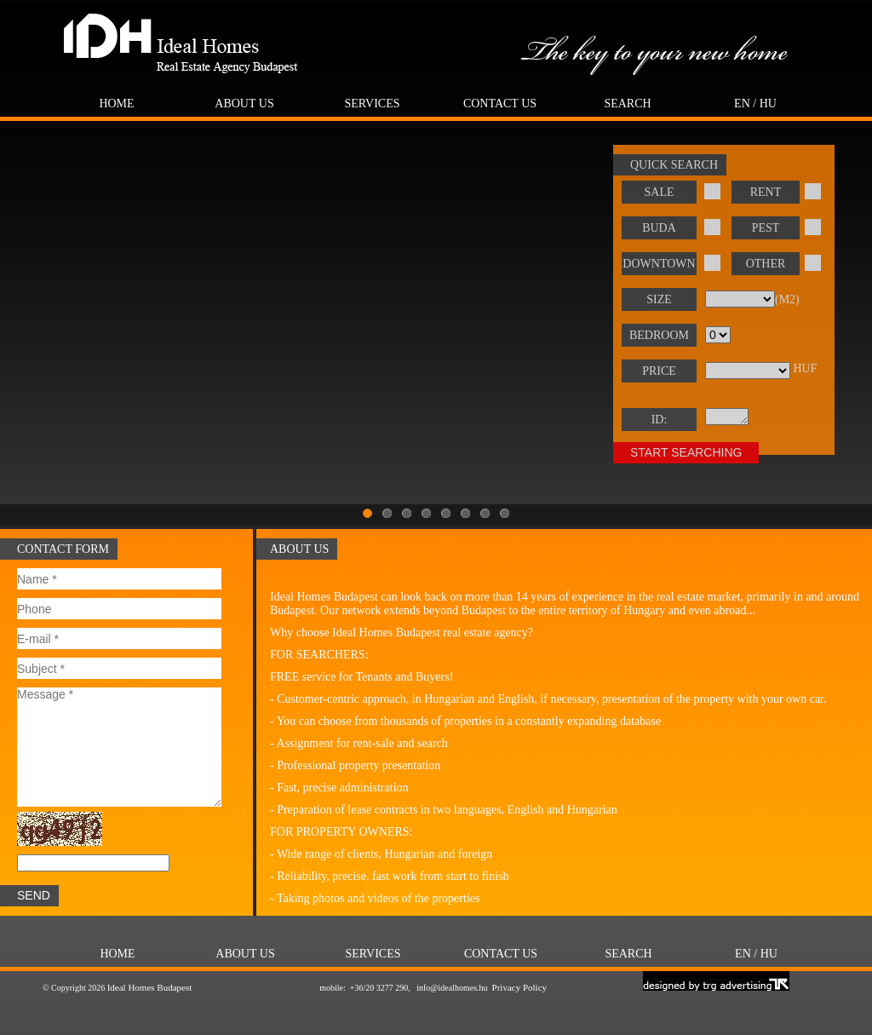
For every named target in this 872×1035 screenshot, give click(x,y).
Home (116, 103)
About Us (244, 103)
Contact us (499, 103)
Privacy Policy (519, 987)
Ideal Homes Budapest (149, 987)
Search (627, 103)
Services (371, 103)
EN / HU (755, 103)
